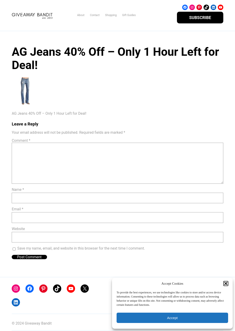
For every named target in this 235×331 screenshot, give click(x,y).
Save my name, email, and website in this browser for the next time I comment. (81, 248)
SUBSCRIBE (200, 17)
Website (18, 229)
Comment (21, 140)
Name (18, 189)
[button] (226, 283)
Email (17, 209)
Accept (172, 318)
